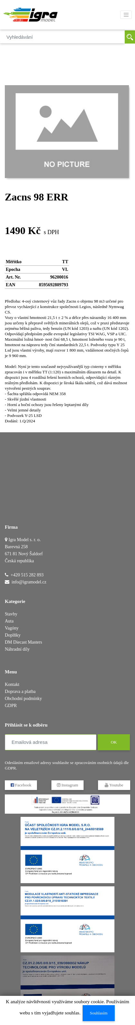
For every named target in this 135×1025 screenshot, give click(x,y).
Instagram (67, 785)
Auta (9, 621)
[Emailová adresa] (50, 742)
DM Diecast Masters (23, 642)
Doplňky (13, 635)
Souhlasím (98, 1013)
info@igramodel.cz (29, 582)
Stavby (11, 614)
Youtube (114, 785)
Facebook (21, 785)
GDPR (11, 705)
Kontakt (12, 684)
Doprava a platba (20, 691)
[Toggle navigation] (126, 15)
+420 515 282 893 (27, 575)
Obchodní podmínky (23, 698)
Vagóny (12, 628)
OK (114, 742)
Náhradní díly (17, 649)
